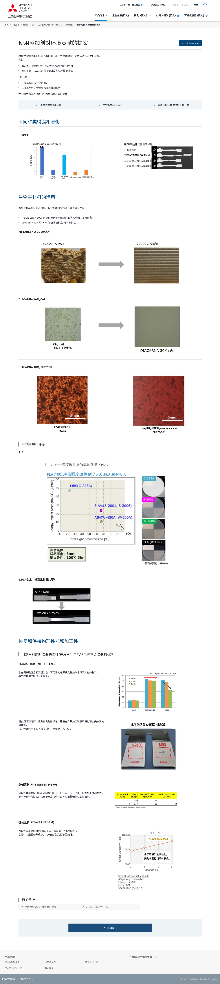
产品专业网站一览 (13, 967)
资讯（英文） (142, 15)
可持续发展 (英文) (196, 15)
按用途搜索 (50, 961)
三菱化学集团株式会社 (132, 5)
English (186, 5)
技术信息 (49, 967)
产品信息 (101, 15)
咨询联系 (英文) (158, 5)
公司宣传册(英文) (143, 957)
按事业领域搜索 (12, 961)
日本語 (175, 5)
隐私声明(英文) (26, 978)
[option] (175, 5)
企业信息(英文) (120, 15)
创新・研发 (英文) (168, 15)
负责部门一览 (91, 961)
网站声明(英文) (8, 978)
